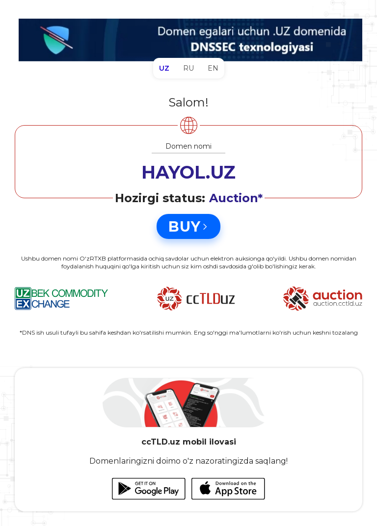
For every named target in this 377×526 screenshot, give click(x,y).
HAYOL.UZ (188, 172)
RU (188, 68)
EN (213, 68)
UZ (164, 68)
